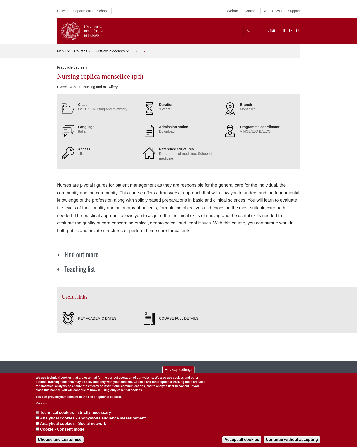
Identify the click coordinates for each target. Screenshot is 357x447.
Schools (103, 11)
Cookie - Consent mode (62, 429)
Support (294, 11)
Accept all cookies (241, 439)
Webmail (233, 11)
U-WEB (278, 11)
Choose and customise (59, 439)
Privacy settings (178, 369)
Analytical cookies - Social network (73, 423)
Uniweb (63, 11)
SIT (265, 11)
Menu (61, 51)
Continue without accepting (292, 439)
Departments (83, 11)
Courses (80, 51)
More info (42, 403)
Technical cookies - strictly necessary (75, 412)
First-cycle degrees (110, 51)
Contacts (251, 11)
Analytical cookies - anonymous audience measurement (93, 418)
